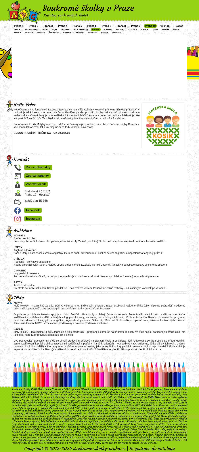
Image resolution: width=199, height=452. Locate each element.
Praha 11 (120, 402)
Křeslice (144, 29)
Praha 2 (33, 25)
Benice (17, 29)
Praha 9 (135, 25)
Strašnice (67, 33)
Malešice (165, 29)
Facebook (33, 210)
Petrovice (29, 33)
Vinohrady (92, 33)
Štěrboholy (54, 33)
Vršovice (104, 33)
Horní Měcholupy (80, 29)
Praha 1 (19, 25)
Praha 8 (121, 25)
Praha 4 (62, 25)
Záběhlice (116, 33)
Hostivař (96, 29)
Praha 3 (48, 25)
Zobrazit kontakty (38, 167)
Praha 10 (150, 25)
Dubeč (45, 29)
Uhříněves (79, 33)
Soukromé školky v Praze (88, 8)
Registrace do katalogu (152, 448)
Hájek (54, 29)
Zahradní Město (73, 432)
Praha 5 (77, 25)
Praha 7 (106, 25)
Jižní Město (161, 416)
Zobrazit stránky (37, 175)
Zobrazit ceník (36, 184)
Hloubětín (65, 29)
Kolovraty (120, 29)
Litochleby (20, 394)
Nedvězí (17, 33)
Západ (179, 25)
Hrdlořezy (108, 29)
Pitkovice (41, 33)
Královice (133, 29)
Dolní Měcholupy (31, 29)
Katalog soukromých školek (66, 15)
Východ (165, 25)
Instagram (33, 218)
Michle (176, 29)
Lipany (155, 29)
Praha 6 (92, 25)
